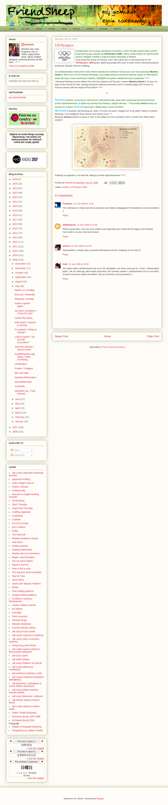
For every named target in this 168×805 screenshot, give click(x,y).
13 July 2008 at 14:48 (87, 225)
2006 (15, 431)
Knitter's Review (20, 486)
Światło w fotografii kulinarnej (27, 726)
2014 (15, 233)
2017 (15, 219)
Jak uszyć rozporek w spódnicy (28, 635)
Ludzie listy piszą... (24, 318)
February (20, 417)
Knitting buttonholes (22, 549)
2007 (15, 427)
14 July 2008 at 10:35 (81, 246)
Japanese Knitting (21, 479)
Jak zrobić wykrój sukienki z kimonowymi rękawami (24, 650)
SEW (64, 29)
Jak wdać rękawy (21, 659)
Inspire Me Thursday (22, 508)
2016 (15, 224)
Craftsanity (17, 515)
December (20, 263)
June (18, 399)
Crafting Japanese (21, 512)
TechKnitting (18, 500)
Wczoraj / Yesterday (25, 294)
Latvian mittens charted (24, 605)
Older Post (153, 336)
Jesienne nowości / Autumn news (24, 348)
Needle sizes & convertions (26, 553)
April (17, 408)
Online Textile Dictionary (24, 712)
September (21, 277)
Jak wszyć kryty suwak (23, 631)
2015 (15, 228)
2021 (15, 201)
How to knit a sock (21, 568)
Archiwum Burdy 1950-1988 (26, 716)
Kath (65, 264)
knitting (65, 187)
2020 (15, 206)
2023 (15, 192)
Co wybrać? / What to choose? (26, 331)
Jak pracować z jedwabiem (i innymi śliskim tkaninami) (25, 684)
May (17, 403)
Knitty (15, 531)
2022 (15, 197)
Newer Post (61, 336)
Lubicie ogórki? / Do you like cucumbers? (25, 339)
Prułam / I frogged (24, 368)
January (19, 421)
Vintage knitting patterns (24, 595)
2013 (15, 237)
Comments (18, 455)
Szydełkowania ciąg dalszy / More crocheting (25, 357)
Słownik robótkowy (21, 624)
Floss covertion (19, 616)
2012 (15, 242)
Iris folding (17, 609)
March (18, 412)
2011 (15, 246)
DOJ (130, 29)
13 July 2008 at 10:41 (84, 203)
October (19, 272)
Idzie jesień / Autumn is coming (25, 323)
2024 (15, 188)
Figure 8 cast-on (20, 564)
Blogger (100, 798)
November (20, 268)
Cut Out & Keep (20, 523)
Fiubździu (68, 203)
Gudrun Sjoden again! (22, 304)
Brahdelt (29, 44)
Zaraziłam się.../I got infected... (25, 392)
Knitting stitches (20, 546)
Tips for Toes (18, 576)
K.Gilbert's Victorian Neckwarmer (20, 600)
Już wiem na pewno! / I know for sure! (26, 312)
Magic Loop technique (23, 557)
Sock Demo (18, 580)
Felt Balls (16, 612)
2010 (15, 251)
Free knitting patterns (23, 591)
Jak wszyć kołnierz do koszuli (27, 663)
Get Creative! (18, 527)
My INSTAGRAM (17, 97)
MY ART (26, 29)
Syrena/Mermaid (23, 382)
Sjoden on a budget (24, 290)
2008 (15, 259)
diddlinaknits (69, 225)
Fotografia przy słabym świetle (27, 730)
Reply (65, 215)
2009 (15, 255)
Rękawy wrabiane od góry (25, 538)
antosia (66, 246)
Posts (15, 450)
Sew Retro (17, 542)
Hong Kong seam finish (24, 645)
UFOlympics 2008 (113, 54)
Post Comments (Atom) (113, 347)
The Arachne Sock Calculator (27, 572)
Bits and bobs (22, 373)
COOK (52, 29)
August (19, 281)
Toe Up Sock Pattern (22, 561)
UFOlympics (21, 364)
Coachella (20, 386)
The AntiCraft (18, 534)
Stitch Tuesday (19, 504)
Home (12, 29)
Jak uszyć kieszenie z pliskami (27, 696)
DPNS (15, 587)
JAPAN (90, 29)
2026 (15, 179)
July (17, 286)
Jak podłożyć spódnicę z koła (27, 673)
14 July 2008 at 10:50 (78, 264)
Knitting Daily (18, 490)
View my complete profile (21, 66)
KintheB (103, 29)
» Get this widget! (35, 748)
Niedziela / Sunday (24, 299)
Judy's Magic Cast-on (23, 483)
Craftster (16, 519)
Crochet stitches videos (24, 627)
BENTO (117, 29)
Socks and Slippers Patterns (26, 583)
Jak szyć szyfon (20, 655)
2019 (15, 210)
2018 (15, 215)
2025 (15, 183)
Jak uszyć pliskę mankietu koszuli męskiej (24, 691)
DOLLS (76, 29)
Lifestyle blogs (19, 620)
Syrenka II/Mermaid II (25, 377)
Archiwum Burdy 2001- (23, 720)
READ (39, 29)
